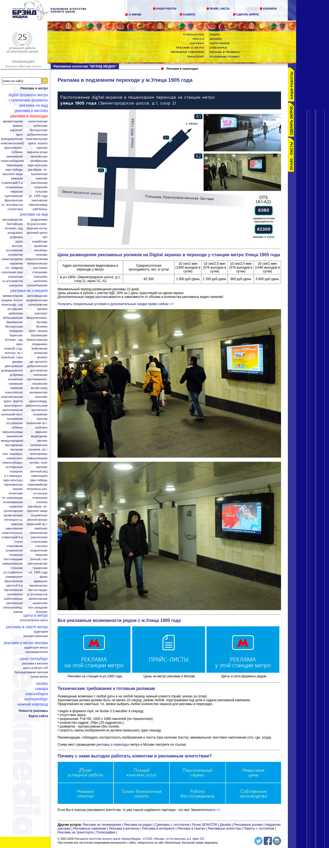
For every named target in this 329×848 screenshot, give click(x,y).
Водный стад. (13, 348)
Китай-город (39, 388)
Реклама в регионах (124, 828)
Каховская (16, 383)
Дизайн (225, 825)
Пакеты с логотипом (258, 828)
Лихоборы (41, 250)
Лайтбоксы (40, 209)
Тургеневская (13, 196)
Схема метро (39, 676)
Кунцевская (15, 418)
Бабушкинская (13, 317)
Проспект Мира (12, 174)
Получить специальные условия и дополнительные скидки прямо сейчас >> (116, 304)
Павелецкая (14, 165)
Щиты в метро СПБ (35, 667)
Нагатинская (38, 156)
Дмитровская (14, 366)
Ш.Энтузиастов (12, 281)
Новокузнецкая (37, 458)
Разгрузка (16, 285)
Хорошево (40, 276)
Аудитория (40, 631)
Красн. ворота (37, 143)
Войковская (39, 348)
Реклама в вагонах (31, 110)
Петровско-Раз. (37, 489)
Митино (42, 440)
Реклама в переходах (29, 116)
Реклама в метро (34, 88)
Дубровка (16, 237)
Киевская (16, 388)
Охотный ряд (38, 471)
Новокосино (15, 458)
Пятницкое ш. (13, 519)
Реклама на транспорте (75, 832)
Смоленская (39, 182)
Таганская (40, 187)
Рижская (17, 178)
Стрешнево (39, 272)
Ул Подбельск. (13, 572)
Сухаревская (14, 187)
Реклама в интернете (158, 828)
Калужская (15, 379)
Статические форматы (28, 100)
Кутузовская (14, 250)
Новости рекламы (33, 711)
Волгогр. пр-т (14, 352)
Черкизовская (38, 585)
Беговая (41, 322)
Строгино (41, 546)
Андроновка (39, 219)
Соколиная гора (12, 272)
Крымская (40, 245)
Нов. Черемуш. (13, 453)
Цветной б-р (14, 585)
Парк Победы (14, 169)
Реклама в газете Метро (27, 627)
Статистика (15, 209)
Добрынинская (37, 134)
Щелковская (14, 603)
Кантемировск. (37, 379)
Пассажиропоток (36, 651)
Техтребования (37, 285)
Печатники (15, 493)
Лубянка (17, 152)
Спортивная (15, 546)
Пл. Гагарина (14, 267)
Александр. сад (12, 304)
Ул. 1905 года (38, 196)
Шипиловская (38, 598)
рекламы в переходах (113, 744)
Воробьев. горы (12, 357)
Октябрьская (38, 160)
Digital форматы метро (28, 95)
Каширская (39, 383)
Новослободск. (12, 462)
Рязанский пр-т (37, 524)
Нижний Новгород (33, 704)
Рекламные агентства (225, 828)
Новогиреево (38, 453)
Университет (14, 576)
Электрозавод (38, 204)
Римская (41, 178)
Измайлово (39, 241)
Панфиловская (37, 263)
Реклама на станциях (29, 290)
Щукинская (40, 603)
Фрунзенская (14, 200)
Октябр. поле (38, 462)
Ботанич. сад (14, 228)
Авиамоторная (13, 121)
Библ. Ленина (38, 331)
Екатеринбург (36, 699)
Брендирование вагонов (31, 672)
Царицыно (40, 581)
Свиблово (40, 528)
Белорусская (38, 130)
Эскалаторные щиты (34, 620)
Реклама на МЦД (33, 105)
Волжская (40, 352)
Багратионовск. (36, 317)
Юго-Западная (37, 607)
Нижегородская (12, 259)
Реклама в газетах (191, 828)
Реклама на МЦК (34, 214)
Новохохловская (36, 259)
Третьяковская (37, 563)
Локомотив (15, 254)
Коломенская (38, 392)
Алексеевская (37, 121)
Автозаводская (12, 219)
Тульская (41, 191)
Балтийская (15, 224)
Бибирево (16, 331)
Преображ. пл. (37, 169)
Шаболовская (13, 598)
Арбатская (40, 125)
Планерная (39, 497)
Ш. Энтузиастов (12, 204)
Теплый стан (38, 559)
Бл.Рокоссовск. (37, 224)
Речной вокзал (37, 519)
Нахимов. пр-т (37, 449)
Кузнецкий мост (12, 414)
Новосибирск (36, 694)
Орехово (41, 467)
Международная (12, 440)
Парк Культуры (37, 165)
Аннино (18, 125)
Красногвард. (38, 401)
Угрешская (15, 276)
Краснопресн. (13, 147)
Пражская (16, 506)
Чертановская (13, 589)
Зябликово (40, 374)
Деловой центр (37, 232)
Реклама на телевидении (102, 825)
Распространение (36, 636)
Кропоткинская (12, 410)
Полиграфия (105, 832)
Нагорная (16, 449)
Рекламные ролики (248, 825)
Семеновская (38, 532)
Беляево (41, 326)
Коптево (17, 245)
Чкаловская (39, 200)
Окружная (16, 263)
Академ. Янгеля (12, 300)
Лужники (41, 254)
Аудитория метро (36, 647)
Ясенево (41, 611)
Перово (18, 489)
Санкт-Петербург (33, 659)
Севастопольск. (12, 532)
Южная (18, 611)
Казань (42, 683)
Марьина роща (12, 431)
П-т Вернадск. (13, 475)
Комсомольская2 (12, 143)
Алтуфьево (15, 309)
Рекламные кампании (89, 828)
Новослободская (12, 160)
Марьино (41, 431)
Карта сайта (38, 716)
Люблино (41, 427)
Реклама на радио (138, 825)
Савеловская (14, 528)
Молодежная (14, 445)
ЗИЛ (44, 237)
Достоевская (38, 370)
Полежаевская (13, 502)
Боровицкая (39, 335)
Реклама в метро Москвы (26, 643)
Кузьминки (40, 414)
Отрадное (16, 471)
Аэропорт (16, 130)
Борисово (16, 335)
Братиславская (37, 339)
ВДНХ (19, 134)
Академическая (36, 300)
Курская (42, 147)
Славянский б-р (12, 182)
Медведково (39, 436)
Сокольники (39, 541)
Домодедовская (12, 138)
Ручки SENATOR (204, 825)
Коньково (41, 396)
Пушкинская (39, 174)
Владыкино (15, 232)
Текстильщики (13, 559)
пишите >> (212, 810)
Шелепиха (40, 281)
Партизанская (13, 484)
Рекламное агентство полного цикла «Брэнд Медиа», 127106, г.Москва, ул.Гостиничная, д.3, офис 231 (139, 838)
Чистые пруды (37, 589)
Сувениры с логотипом (171, 825)
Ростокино (40, 267)
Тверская (16, 191)
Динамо (17, 361)
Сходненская (38, 550)
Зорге (19, 241)
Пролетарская (13, 510)
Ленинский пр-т (36, 423)
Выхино (42, 357)
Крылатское (39, 410)
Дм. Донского (38, 361)
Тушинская (40, 568)
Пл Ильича (40, 493)
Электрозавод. (13, 607)
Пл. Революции (12, 497)
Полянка (41, 502)
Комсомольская (36, 138)
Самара (41, 689)
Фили (43, 576)
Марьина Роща (37, 152)
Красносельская (36, 405)
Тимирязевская (12, 563)
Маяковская (15, 156)
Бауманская (14, 322)
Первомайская (37, 484)
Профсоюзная (13, 515)
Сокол (19, 541)
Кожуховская (14, 392)
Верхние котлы (37, 228)
